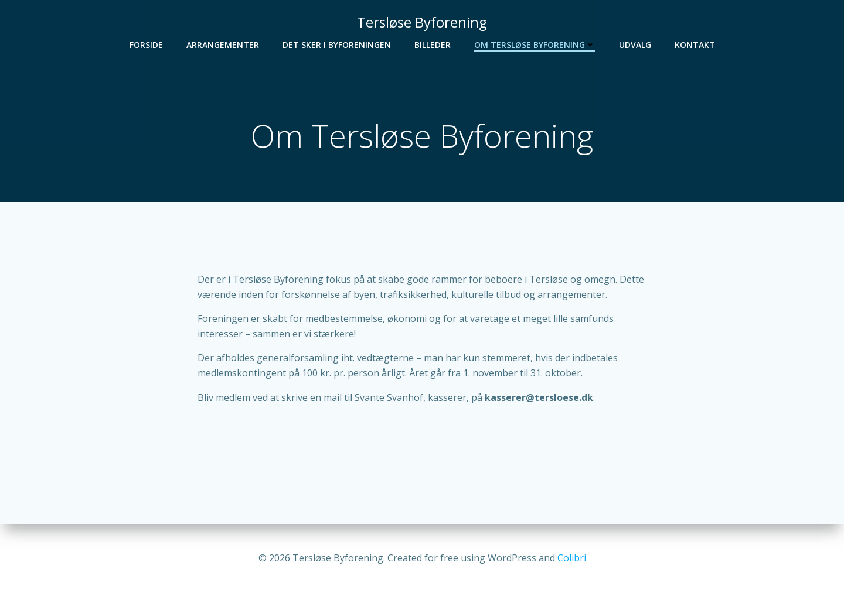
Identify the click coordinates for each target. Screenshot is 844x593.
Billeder (432, 44)
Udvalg (635, 44)
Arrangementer (222, 44)
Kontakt (695, 44)
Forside (146, 44)
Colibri (571, 557)
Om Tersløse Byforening (534, 44)
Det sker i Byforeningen (337, 44)
